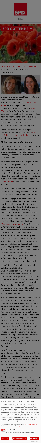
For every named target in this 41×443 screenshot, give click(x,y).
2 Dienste (9, 434)
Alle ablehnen (5, 438)
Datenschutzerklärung (31, 424)
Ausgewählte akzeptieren (19, 438)
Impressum (21, 426)
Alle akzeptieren (34, 438)
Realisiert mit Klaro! (35, 441)
